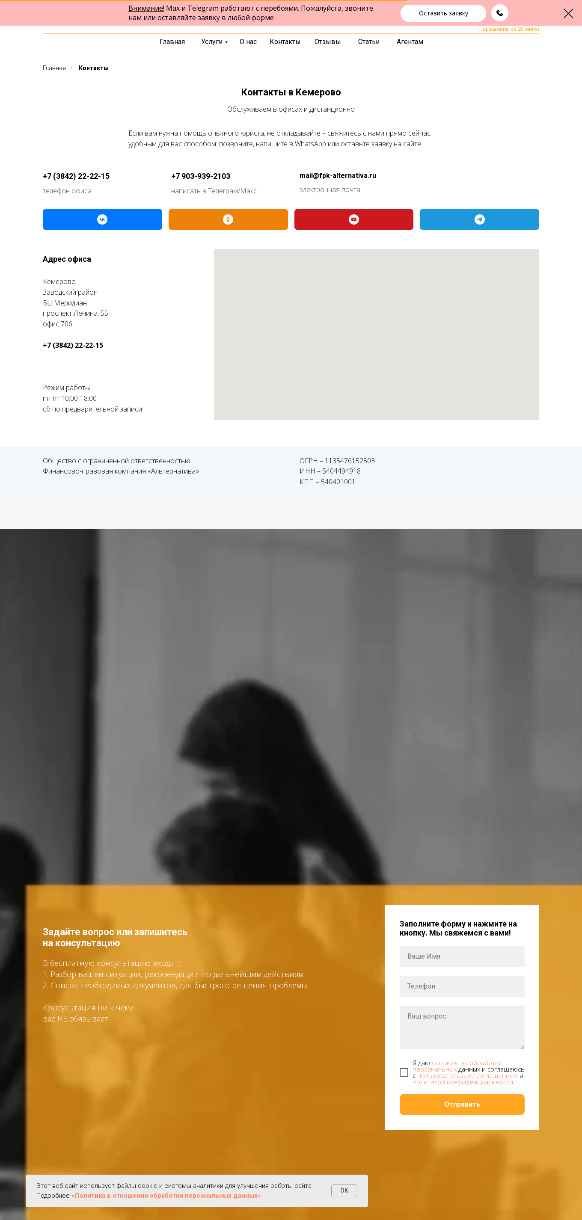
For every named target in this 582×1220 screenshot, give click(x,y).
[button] (443, 13)
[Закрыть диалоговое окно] (568, 13)
